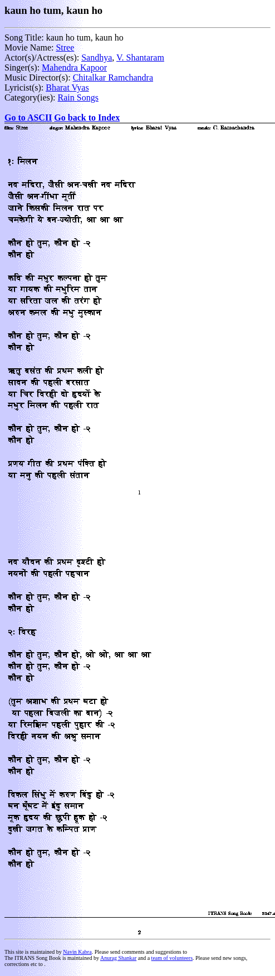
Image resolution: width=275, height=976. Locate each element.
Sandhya (96, 57)
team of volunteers (172, 958)
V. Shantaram (140, 57)
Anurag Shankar (118, 958)
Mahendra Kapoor (74, 67)
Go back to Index (87, 117)
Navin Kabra (77, 952)
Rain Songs (78, 97)
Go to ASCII (28, 117)
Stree (65, 47)
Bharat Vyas (67, 87)
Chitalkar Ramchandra (113, 77)
